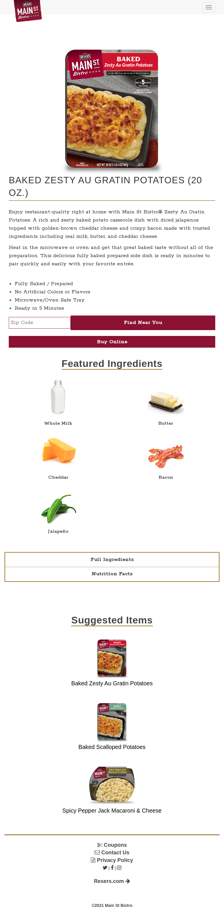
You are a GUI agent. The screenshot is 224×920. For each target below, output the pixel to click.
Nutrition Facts (112, 574)
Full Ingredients (112, 559)
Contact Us (112, 852)
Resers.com (112, 881)
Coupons (112, 845)
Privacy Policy (112, 860)
